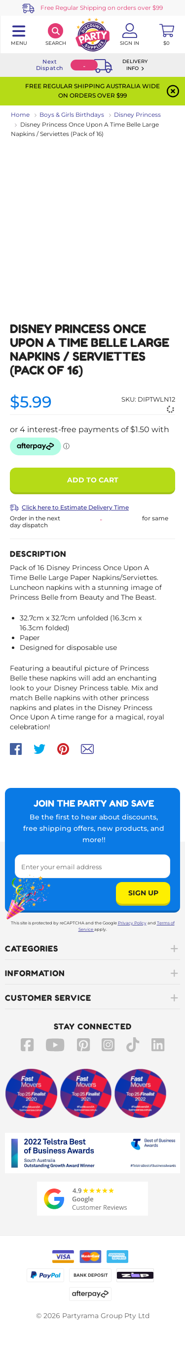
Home (20, 114)
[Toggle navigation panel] (18, 34)
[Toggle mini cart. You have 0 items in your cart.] (166, 34)
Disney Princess (137, 114)
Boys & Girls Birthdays (71, 114)
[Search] (55, 34)
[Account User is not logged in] (129, 34)
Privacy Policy (132, 922)
